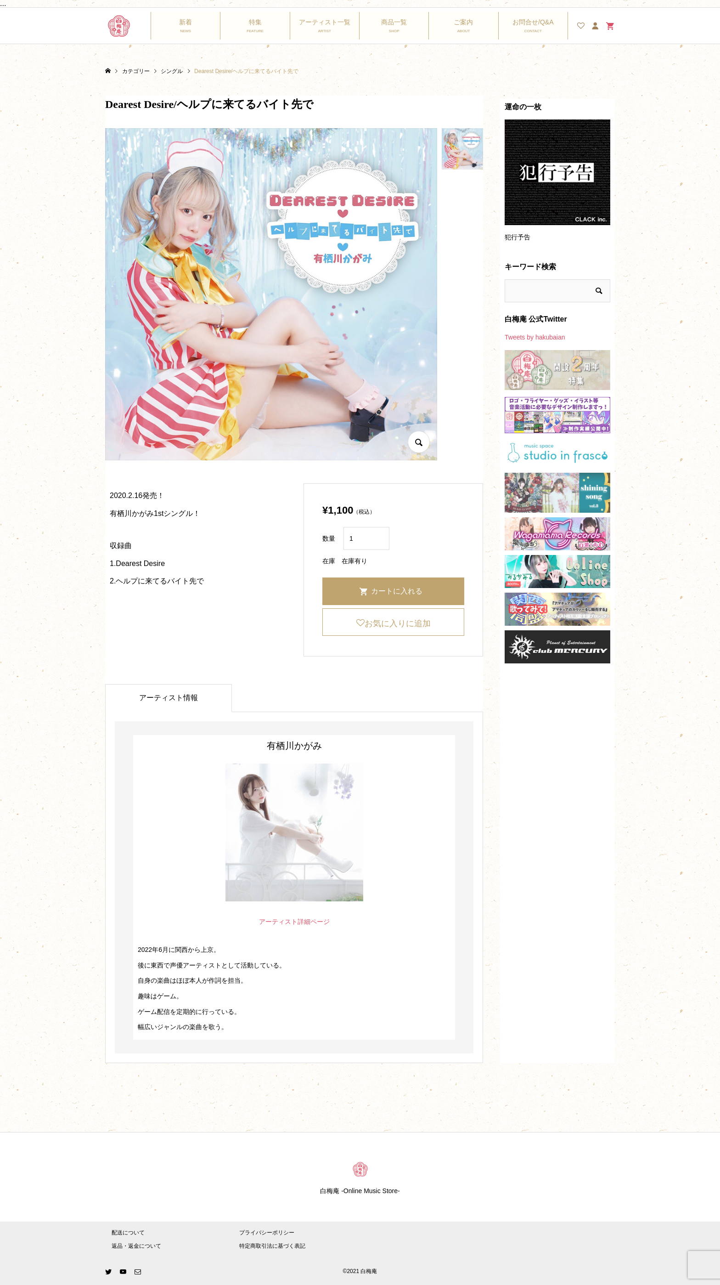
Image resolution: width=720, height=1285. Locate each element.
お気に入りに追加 (398, 623)
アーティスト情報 (168, 698)
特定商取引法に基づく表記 (272, 1246)
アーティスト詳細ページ (294, 921)
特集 (255, 22)
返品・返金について (136, 1246)
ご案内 (463, 22)
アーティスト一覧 (324, 22)
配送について (128, 1232)
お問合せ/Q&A (532, 22)
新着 (185, 22)
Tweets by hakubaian (535, 337)
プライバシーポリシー (266, 1232)
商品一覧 (394, 22)
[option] (557, 184)
